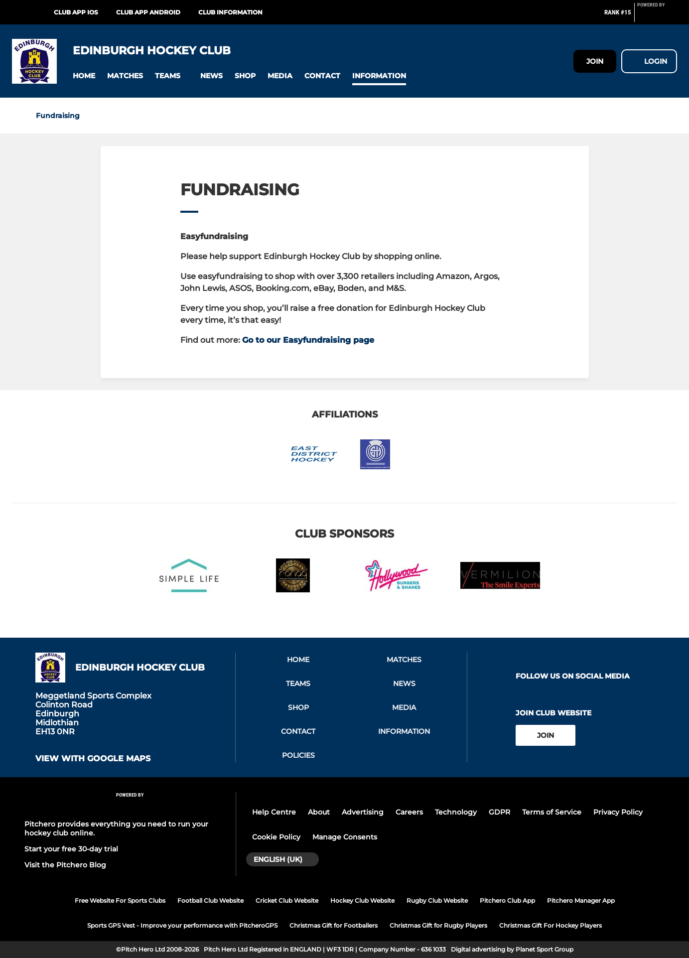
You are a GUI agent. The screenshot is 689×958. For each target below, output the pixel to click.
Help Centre (274, 812)
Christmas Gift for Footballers (333, 925)
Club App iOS (76, 12)
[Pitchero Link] (657, 16)
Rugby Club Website (437, 900)
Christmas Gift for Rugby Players (438, 925)
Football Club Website (210, 900)
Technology (456, 812)
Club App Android (148, 12)
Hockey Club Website (362, 900)
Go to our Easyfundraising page (308, 340)
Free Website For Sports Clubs (120, 900)
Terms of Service (551, 812)
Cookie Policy (276, 836)
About (319, 812)
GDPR (499, 812)
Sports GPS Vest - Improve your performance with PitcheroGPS (182, 925)
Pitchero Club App (507, 900)
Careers (409, 812)
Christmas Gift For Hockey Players (550, 925)
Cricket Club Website (287, 900)
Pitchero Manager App (581, 900)
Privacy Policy (618, 812)
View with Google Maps (92, 758)
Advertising (363, 812)
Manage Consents (344, 836)
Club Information (230, 12)
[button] (84, 76)
